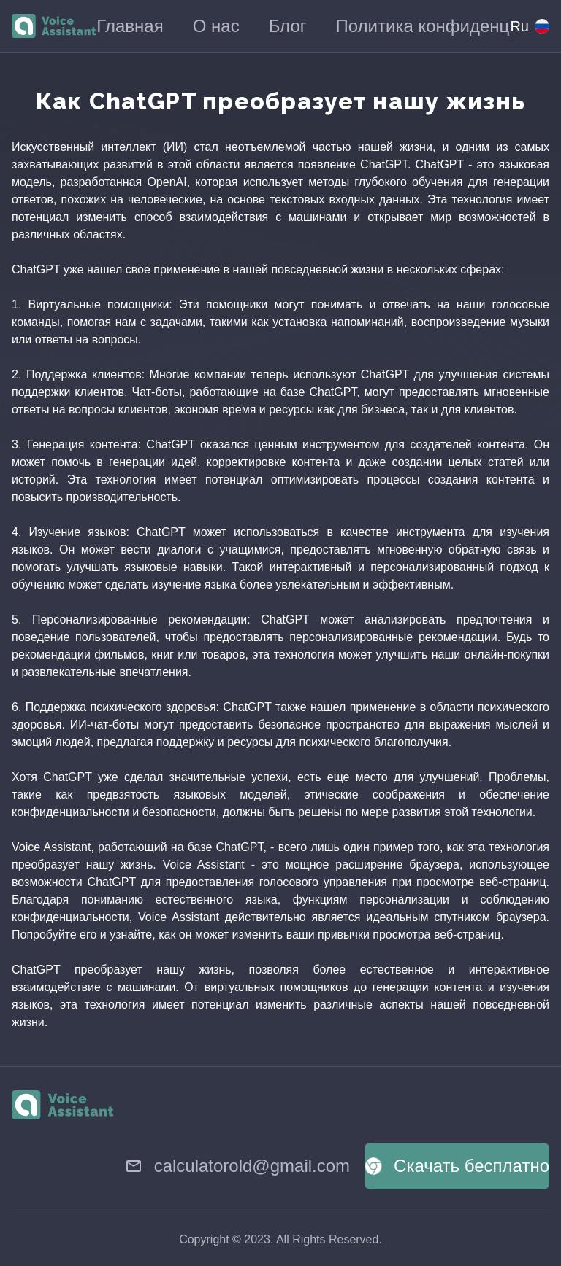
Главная (129, 26)
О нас (216, 26)
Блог (288, 26)
